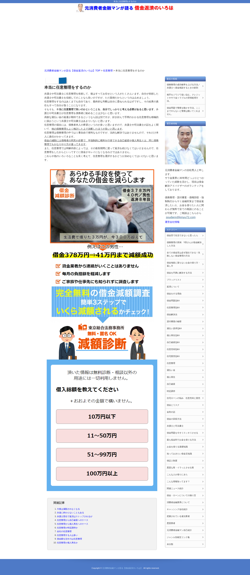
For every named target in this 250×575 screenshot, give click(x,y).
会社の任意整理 (64, 531)
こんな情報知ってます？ (178, 481)
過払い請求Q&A (174, 328)
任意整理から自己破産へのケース (72, 520)
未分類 (170, 544)
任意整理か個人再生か (67, 542)
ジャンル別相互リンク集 (178, 537)
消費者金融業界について (178, 502)
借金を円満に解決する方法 (179, 273)
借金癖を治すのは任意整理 (69, 539)
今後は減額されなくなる (68, 509)
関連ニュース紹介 (175, 488)
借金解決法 (172, 314)
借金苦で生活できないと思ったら (182, 235)
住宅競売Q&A (173, 356)
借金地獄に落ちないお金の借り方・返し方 (183, 264)
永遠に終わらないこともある (70, 512)
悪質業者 (171, 523)
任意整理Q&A (173, 307)
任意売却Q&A (173, 349)
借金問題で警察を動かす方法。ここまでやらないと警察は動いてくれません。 (183, 111)
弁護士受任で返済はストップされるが (74, 516)
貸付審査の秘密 (174, 321)
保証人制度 (172, 460)
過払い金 (171, 370)
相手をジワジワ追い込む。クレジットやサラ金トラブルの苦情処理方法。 (183, 97)
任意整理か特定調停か (67, 528)
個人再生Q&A (173, 335)
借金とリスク (173, 405)
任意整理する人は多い (67, 535)
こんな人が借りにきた (177, 474)
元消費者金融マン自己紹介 (179, 530)
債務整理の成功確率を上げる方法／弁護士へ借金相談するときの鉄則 (183, 86)
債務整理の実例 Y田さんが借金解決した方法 (184, 244)
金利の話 (171, 412)
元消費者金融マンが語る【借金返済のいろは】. (122, 568)
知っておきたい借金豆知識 (179, 453)
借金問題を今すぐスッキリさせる (182, 433)
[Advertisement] (125, 39)
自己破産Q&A (173, 342)
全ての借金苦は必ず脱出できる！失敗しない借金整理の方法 (183, 254)
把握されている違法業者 (178, 516)
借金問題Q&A (173, 300)
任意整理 (108, 70)
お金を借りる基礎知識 (177, 447)
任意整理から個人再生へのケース (72, 524)
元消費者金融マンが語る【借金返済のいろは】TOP (72, 70)
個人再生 (171, 377)
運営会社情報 (172, 222)
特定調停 (171, 391)
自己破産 (171, 384)
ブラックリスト (174, 280)
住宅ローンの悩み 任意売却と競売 (183, 398)
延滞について (173, 287)
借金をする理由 (174, 293)
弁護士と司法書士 (175, 426)
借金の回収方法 (174, 419)
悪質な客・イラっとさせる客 (180, 467)
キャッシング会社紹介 (177, 509)
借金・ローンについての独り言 (181, 495)
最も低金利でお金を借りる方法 (181, 440)
